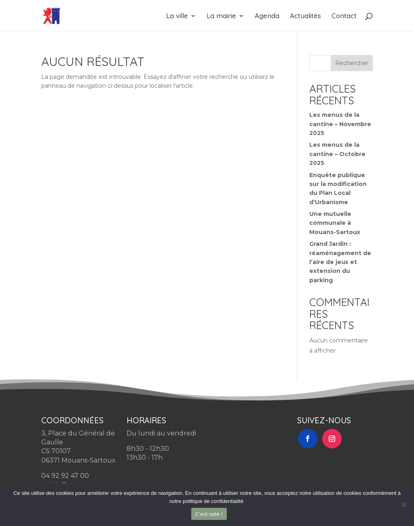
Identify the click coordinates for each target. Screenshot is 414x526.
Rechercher (351, 63)
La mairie (221, 16)
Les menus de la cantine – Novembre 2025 (340, 124)
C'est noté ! (209, 514)
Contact (344, 16)
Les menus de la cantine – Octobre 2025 (337, 154)
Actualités (305, 16)
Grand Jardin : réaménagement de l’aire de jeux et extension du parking (340, 262)
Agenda (267, 16)
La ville (177, 16)
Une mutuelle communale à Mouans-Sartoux (334, 223)
